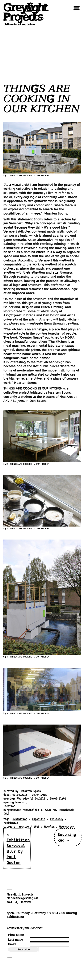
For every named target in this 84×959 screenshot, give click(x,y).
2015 (36, 826)
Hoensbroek (66, 826)
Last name (15, 939)
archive (23, 826)
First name (16, 934)
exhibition (19, 819)
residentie (10, 822)
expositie (38, 819)
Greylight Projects (24, 12)
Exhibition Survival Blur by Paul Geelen (18, 851)
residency (56, 819)
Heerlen (49, 826)
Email (12, 944)
